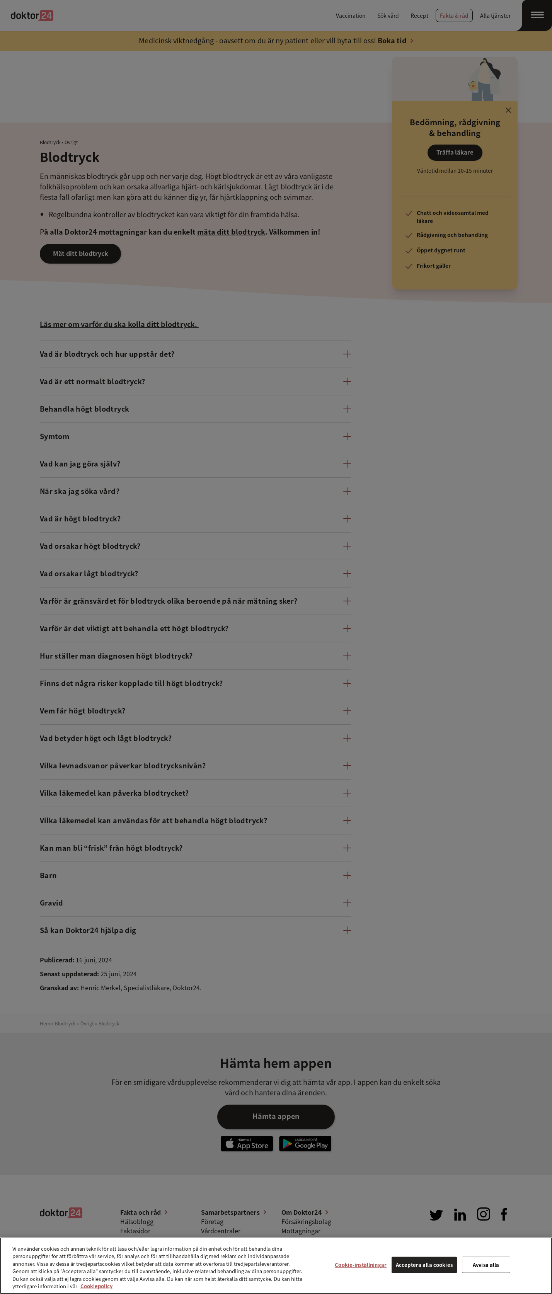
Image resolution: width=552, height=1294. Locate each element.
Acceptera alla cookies (424, 1264)
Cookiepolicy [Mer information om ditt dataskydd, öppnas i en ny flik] (96, 1286)
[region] (276, 1265)
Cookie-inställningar (361, 1264)
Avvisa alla (486, 1264)
